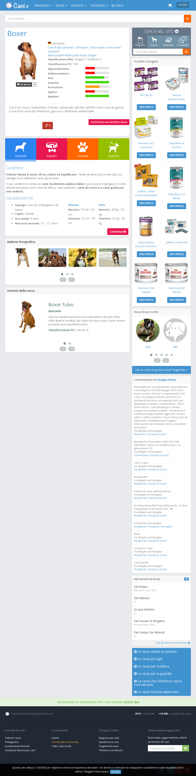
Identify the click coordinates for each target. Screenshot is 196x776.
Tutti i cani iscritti (61, 746)
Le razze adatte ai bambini (155, 651)
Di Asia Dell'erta (144, 609)
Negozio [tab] (140, 41)
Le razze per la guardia (153, 673)
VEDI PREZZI (146, 107)
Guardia (53, 82)
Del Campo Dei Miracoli (149, 632)
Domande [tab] (183, 41)
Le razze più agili (148, 659)
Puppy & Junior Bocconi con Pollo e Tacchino (146, 246)
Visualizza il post (157, 434)
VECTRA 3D (146, 95)
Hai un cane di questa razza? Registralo (161, 370)
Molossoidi (55, 55)
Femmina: (74, 218)
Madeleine (140, 434)
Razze (61, 5)
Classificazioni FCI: (60, 64)
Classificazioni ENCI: (61, 59)
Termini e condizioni (111, 750)
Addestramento (58, 73)
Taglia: (19, 213)
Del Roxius (141, 586)
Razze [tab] (154, 41)
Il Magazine (12, 742)
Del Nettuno (142, 598)
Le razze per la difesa (151, 666)
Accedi (183, 4)
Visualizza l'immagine (160, 526)
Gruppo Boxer (166, 380)
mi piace (24, 84)
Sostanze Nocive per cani (20, 750)
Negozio (78, 5)
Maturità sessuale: (27, 223)
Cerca (117, 5)
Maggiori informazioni (96, 771)
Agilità (52, 92)
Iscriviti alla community (65, 742)
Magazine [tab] (168, 41)
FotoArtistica (141, 455)
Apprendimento (58, 69)
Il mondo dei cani (15, 730)
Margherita (140, 469)
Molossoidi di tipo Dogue (80, 55)
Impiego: (21, 205)
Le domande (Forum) (17, 746)
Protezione (55, 87)
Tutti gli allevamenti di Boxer (173, 642)
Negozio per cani (109, 738)
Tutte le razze (13, 738)
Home (55, 738)
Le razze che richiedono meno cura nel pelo (158, 683)
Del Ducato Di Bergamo (149, 621)
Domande (99, 5)
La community (60, 730)
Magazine (43, 5)
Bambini (53, 96)
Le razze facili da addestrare (156, 692)
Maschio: (74, 209)
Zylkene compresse (177, 242)
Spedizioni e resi (109, 742)
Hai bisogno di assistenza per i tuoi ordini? (98, 702)
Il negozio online (109, 730)
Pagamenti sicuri (109, 746)
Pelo (51, 78)
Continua (118, 231)
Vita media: (22, 218)
